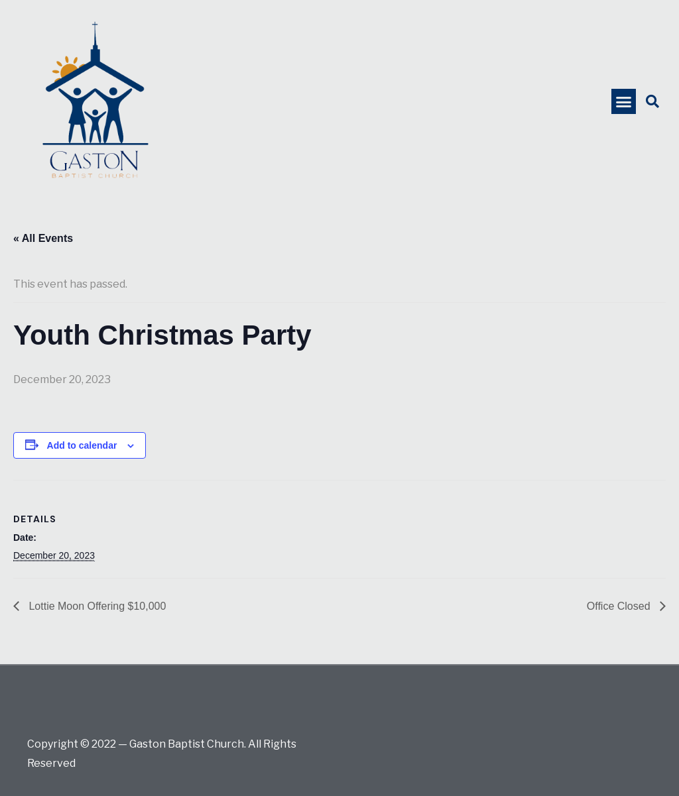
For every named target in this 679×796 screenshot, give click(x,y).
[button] (624, 101)
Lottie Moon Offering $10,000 (96, 606)
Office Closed (620, 606)
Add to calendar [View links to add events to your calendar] (82, 445)
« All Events (43, 238)
